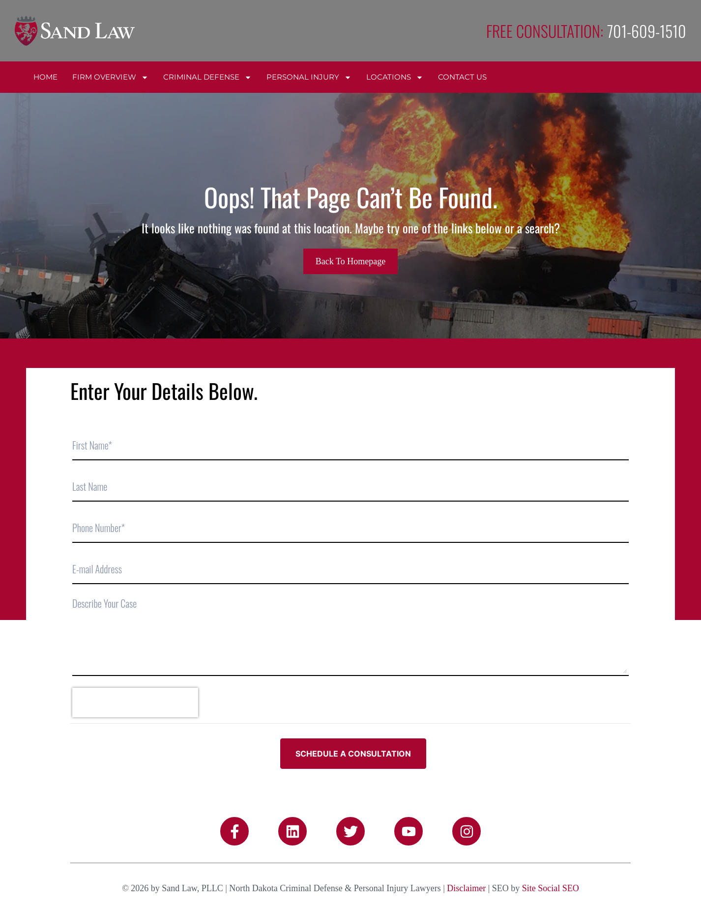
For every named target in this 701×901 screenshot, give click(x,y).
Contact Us (462, 77)
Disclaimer (466, 888)
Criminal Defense (207, 77)
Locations (394, 77)
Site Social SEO (550, 888)
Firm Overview (110, 77)
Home (45, 77)
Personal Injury (308, 77)
